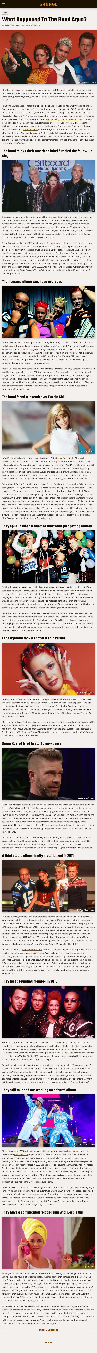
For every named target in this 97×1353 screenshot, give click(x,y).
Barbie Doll (61, 458)
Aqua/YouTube (89, 1267)
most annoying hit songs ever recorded (63, 119)
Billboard (31, 594)
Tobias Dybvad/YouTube (85, 798)
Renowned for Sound (32, 949)
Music (5, 13)
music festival (21, 1154)
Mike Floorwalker (11, 25)
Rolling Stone (53, 243)
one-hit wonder (30, 129)
